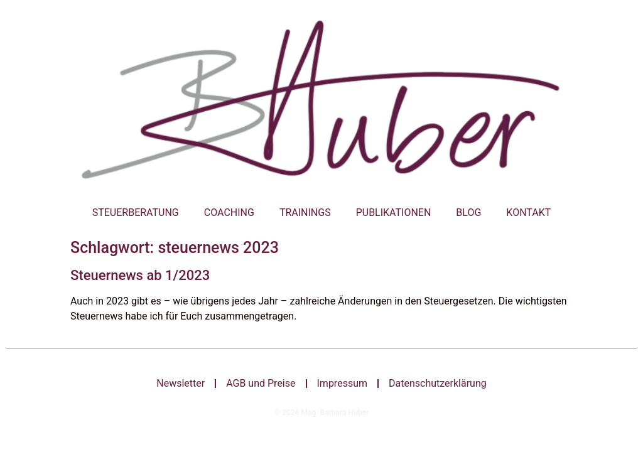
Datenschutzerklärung (438, 383)
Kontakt (528, 212)
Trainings (305, 212)
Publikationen (393, 212)
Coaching (229, 212)
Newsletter (180, 383)
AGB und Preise (260, 383)
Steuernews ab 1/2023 (140, 275)
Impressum (342, 383)
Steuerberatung (135, 212)
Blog (468, 212)
